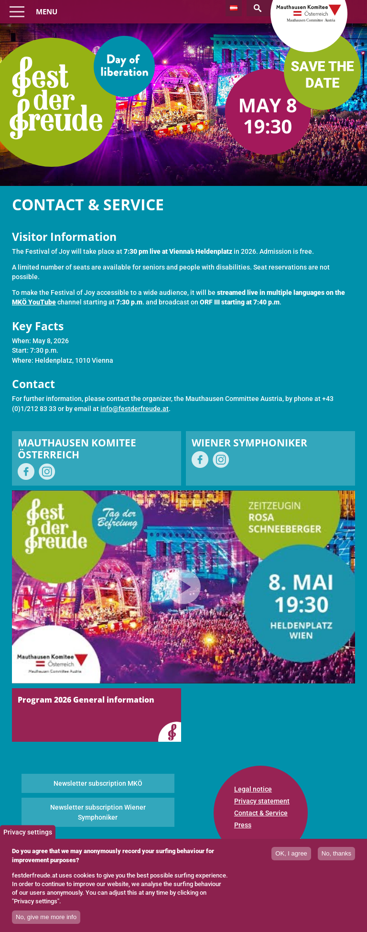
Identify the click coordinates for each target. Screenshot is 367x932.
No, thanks (336, 858)
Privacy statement (262, 801)
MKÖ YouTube (34, 302)
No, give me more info (46, 921)
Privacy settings (27, 836)
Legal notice (253, 789)
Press (242, 825)
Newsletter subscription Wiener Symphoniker (98, 812)
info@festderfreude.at (134, 408)
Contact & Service (261, 813)
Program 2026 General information (86, 699)
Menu (46, 11)
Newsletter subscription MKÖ (98, 783)
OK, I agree (291, 858)
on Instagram (47, 471)
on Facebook (26, 471)
